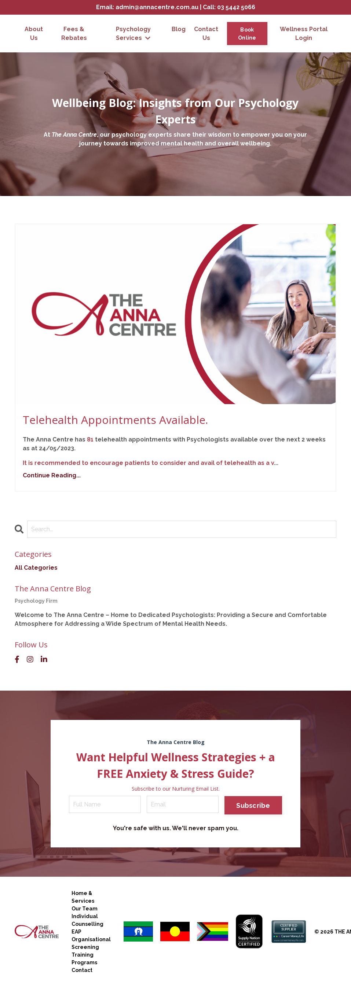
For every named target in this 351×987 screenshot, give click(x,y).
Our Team (85, 909)
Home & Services (83, 897)
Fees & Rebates (74, 33)
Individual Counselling (87, 920)
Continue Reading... (52, 475)
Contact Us (206, 33)
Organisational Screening (91, 943)
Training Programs (84, 958)
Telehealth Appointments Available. (115, 419)
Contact (82, 970)
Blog (179, 29)
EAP (76, 932)
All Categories (36, 567)
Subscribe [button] (253, 805)
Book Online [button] (247, 33)
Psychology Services (133, 33)
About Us (34, 33)
